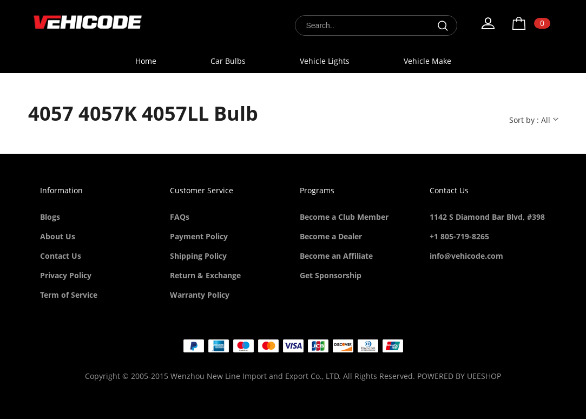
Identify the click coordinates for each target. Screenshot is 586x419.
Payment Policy (199, 236)
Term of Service (68, 295)
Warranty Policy (199, 295)
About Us (57, 236)
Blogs (50, 217)
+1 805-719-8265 (459, 236)
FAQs (179, 217)
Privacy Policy (65, 275)
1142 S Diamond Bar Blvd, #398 (487, 217)
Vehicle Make (427, 61)
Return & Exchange (205, 275)
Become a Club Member (344, 217)
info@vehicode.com (466, 256)
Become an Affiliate (336, 256)
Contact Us (60, 256)
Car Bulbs (228, 61)
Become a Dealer (331, 236)
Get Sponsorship (330, 275)
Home (145, 61)
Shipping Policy (198, 256)
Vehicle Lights (325, 61)
